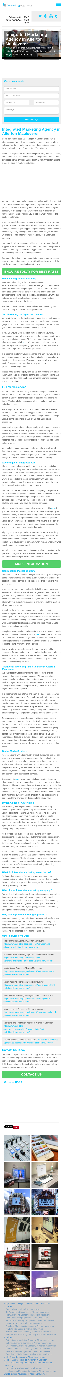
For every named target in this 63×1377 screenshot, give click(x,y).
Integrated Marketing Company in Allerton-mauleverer (27, 1303)
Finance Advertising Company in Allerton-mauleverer (29, 1348)
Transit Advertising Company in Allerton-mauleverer (28, 1332)
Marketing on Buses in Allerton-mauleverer (24, 1329)
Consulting (8, 1365)
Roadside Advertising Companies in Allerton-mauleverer (30, 1320)
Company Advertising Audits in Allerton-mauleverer (28, 1368)
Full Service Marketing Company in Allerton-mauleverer (28, 1363)
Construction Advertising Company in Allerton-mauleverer (31, 1346)
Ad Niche (8, 1337)
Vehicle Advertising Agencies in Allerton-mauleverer (28, 1351)
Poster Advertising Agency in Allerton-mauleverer (27, 1318)
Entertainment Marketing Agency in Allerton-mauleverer (30, 1340)
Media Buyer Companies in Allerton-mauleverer (24, 1357)
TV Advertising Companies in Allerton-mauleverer (27, 1312)
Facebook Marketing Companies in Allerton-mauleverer (30, 1326)
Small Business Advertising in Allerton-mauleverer (25, 1374)
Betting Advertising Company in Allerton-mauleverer (28, 1343)
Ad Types (8, 1306)
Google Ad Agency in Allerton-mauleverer (24, 1323)
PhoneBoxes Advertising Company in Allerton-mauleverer (31, 1334)
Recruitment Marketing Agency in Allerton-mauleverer (29, 1354)
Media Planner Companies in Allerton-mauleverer (25, 1360)
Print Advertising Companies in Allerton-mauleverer (28, 1315)
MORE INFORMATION (31, 564)
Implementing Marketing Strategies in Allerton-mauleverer (31, 1371)
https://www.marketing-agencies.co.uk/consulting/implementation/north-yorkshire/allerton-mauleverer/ (25, 1029)
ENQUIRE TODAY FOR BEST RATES (31, 271)
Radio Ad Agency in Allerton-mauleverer (23, 1309)
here (25, 342)
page (53, 508)
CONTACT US (31, 1074)
